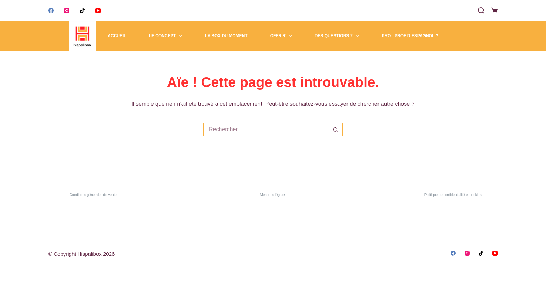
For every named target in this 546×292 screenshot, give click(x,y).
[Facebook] (51, 10)
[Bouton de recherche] (336, 129)
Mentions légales (273, 195)
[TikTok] (82, 10)
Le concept (167, 36)
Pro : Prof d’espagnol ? (410, 35)
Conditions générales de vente (93, 195)
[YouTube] (98, 10)
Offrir (282, 36)
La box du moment (226, 35)
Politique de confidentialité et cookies (453, 195)
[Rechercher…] (266, 129)
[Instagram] (66, 10)
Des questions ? (338, 36)
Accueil (117, 35)
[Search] (481, 10)
